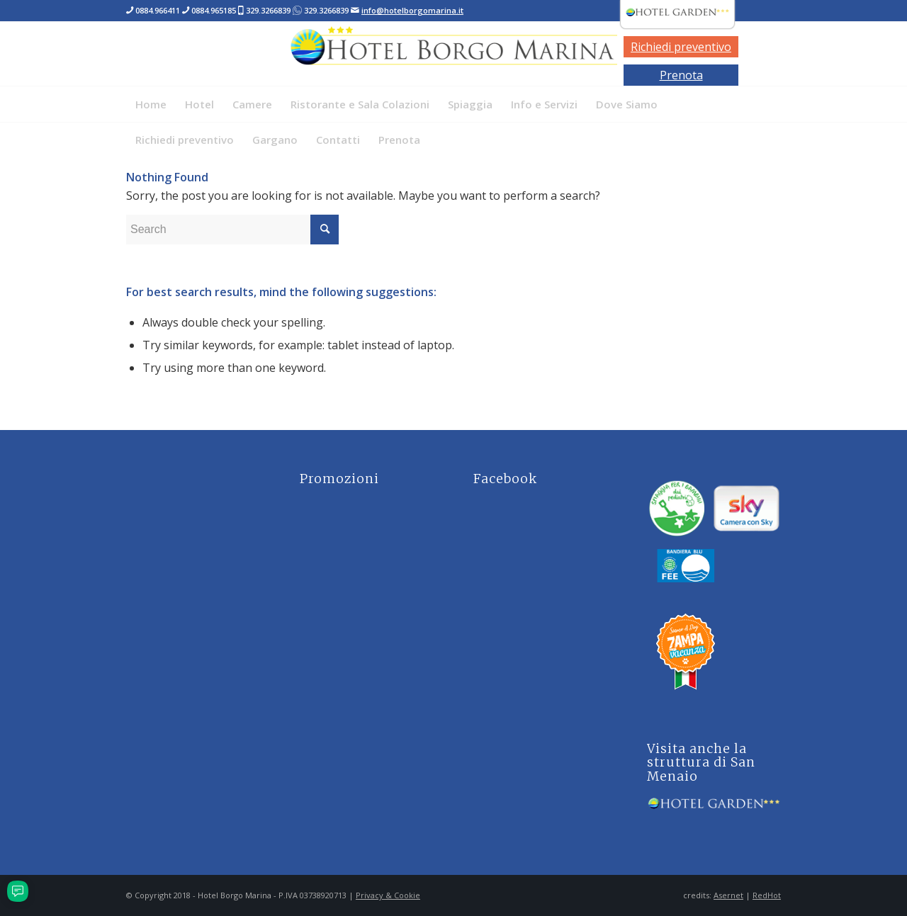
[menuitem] (151, 104)
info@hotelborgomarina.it (412, 10)
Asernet (728, 895)
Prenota (681, 75)
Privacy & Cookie (388, 895)
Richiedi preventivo (681, 47)
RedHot (767, 895)
